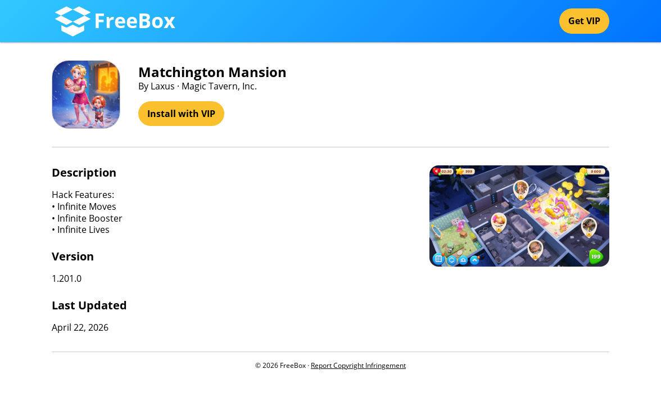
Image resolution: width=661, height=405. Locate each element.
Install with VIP (181, 113)
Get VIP (584, 21)
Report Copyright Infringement (358, 365)
